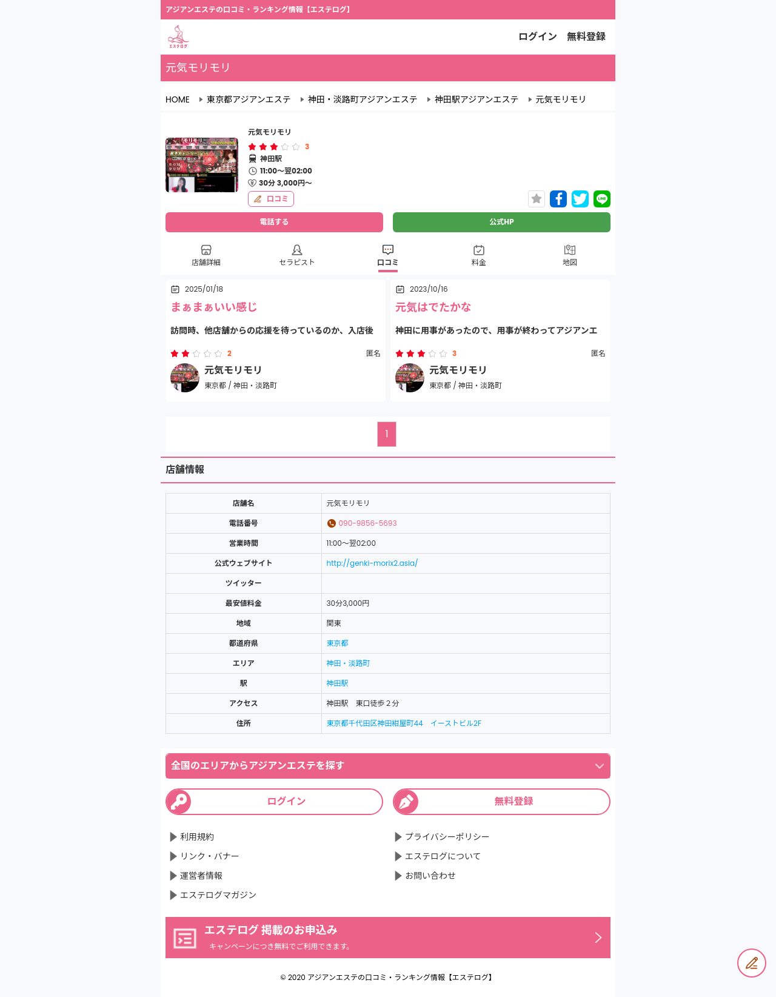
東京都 (338, 643)
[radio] (253, 147)
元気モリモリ (561, 99)
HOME (178, 99)
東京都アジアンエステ (249, 99)
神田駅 (338, 683)
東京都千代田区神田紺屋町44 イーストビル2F (404, 723)
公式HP (501, 222)
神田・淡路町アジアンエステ (363, 99)
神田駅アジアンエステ (477, 99)
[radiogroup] (274, 147)
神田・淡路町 (348, 663)
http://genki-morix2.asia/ (372, 563)
